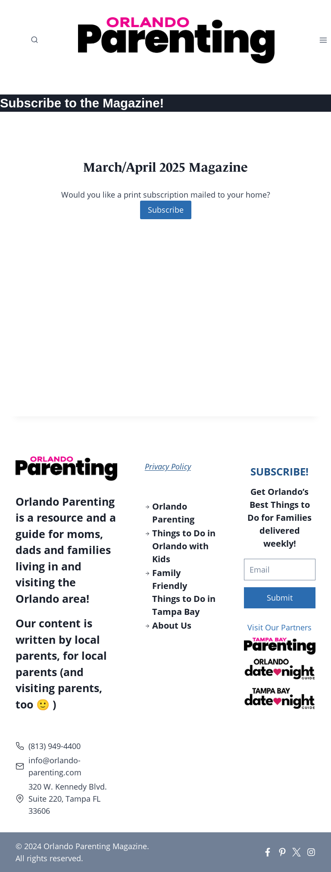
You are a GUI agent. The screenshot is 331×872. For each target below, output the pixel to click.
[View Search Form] (30, 40)
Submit (280, 597)
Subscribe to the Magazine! (82, 103)
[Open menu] (325, 40)
